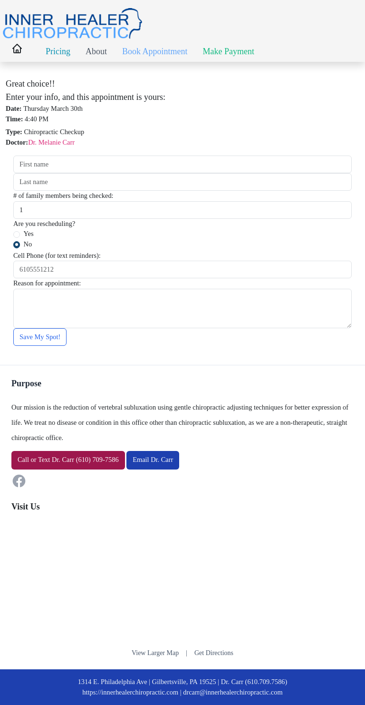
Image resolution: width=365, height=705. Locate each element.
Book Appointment (155, 51)
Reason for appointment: (47, 283)
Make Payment (228, 51)
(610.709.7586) (266, 681)
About (96, 51)
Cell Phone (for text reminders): (57, 255)
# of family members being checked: (63, 195)
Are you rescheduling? (44, 223)
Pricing (58, 51)
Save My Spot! (39, 337)
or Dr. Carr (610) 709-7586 (68, 459)
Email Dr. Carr (153, 459)
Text (44, 459)
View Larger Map (155, 652)
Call (23, 459)
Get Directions (213, 652)
